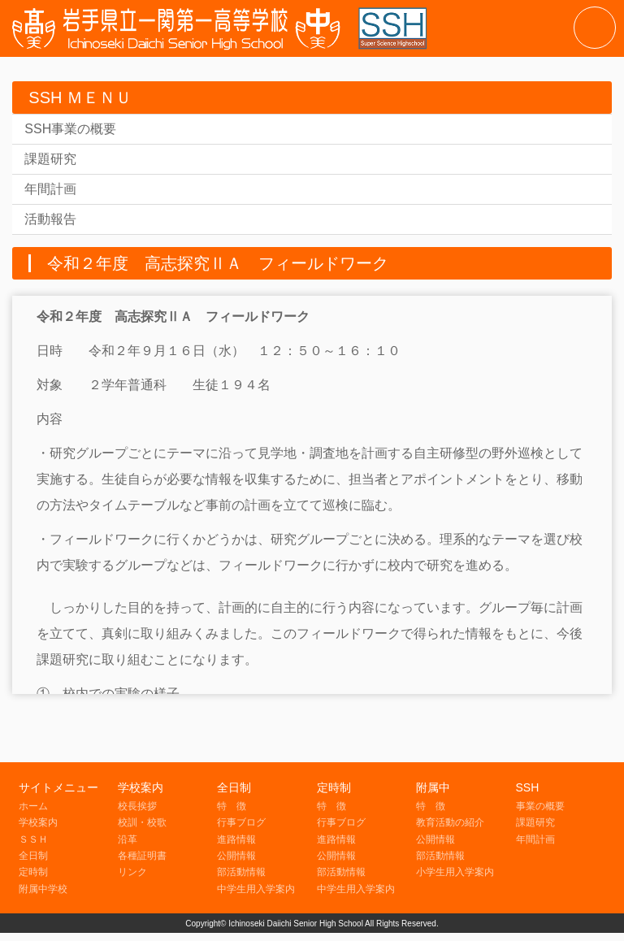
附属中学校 (43, 889)
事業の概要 (540, 806)
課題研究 (50, 159)
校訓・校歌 (142, 822)
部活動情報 (241, 872)
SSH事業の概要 (70, 129)
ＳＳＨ (33, 839)
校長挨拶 (137, 806)
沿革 (127, 839)
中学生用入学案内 (256, 889)
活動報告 (50, 219)
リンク (132, 872)
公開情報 (236, 855)
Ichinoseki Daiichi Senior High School (295, 923)
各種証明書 (142, 855)
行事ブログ (241, 822)
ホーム (33, 806)
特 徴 (231, 806)
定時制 (33, 872)
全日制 (33, 855)
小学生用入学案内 (455, 872)
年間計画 (50, 189)
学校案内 (38, 822)
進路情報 (236, 839)
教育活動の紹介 (450, 822)
